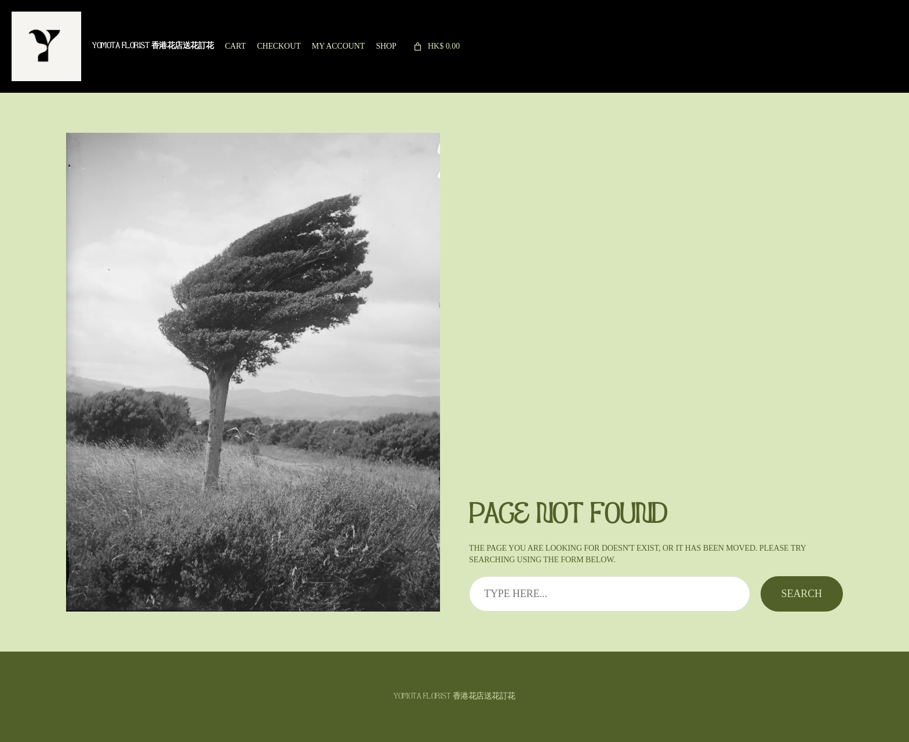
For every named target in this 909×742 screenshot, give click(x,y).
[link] (436, 47)
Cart (235, 46)
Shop (386, 46)
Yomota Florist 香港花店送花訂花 (153, 46)
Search (801, 593)
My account (338, 46)
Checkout (278, 46)
